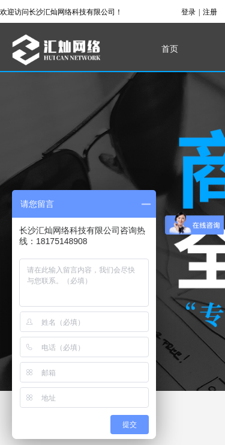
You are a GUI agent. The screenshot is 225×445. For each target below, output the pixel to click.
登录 (188, 12)
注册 (210, 12)
